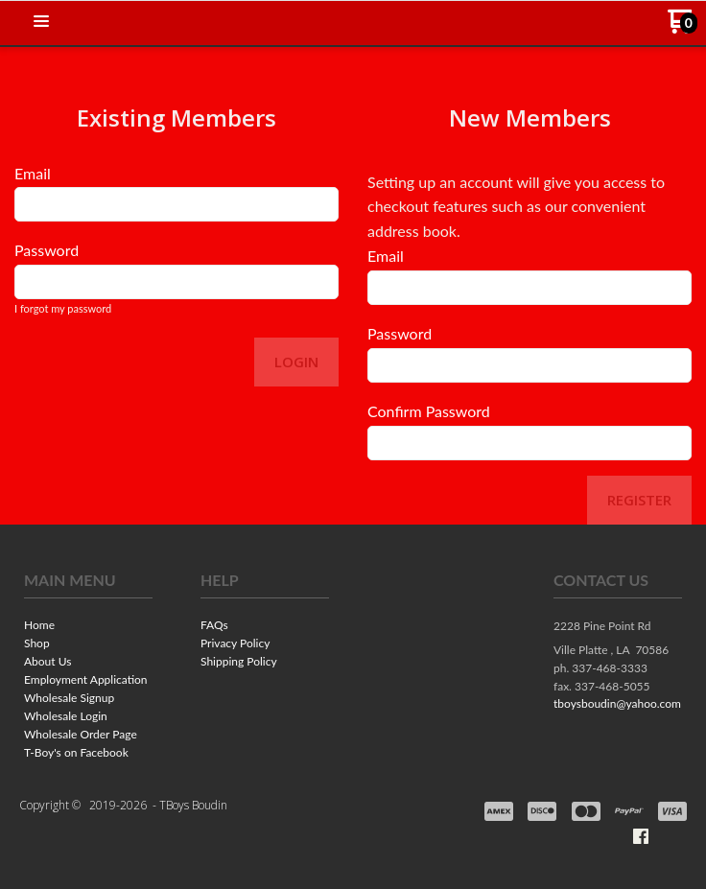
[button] (41, 22)
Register (639, 499)
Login (296, 361)
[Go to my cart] (682, 28)
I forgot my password (62, 308)
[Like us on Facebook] (640, 836)
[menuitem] (88, 627)
